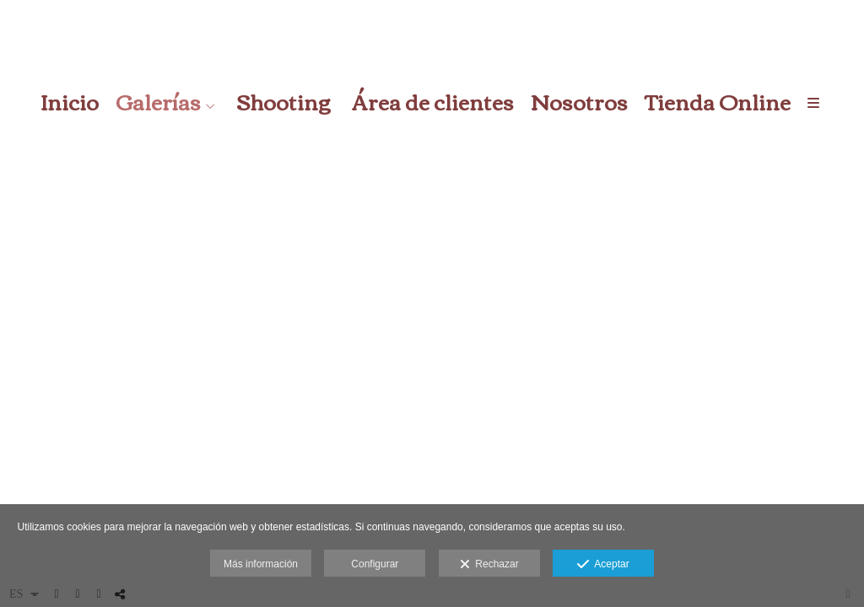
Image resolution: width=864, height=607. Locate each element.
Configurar (374, 564)
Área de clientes (433, 101)
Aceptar (603, 565)
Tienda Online (718, 101)
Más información (261, 564)
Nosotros (579, 101)
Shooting (283, 101)
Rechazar (489, 565)
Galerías (158, 101)
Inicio (69, 101)
